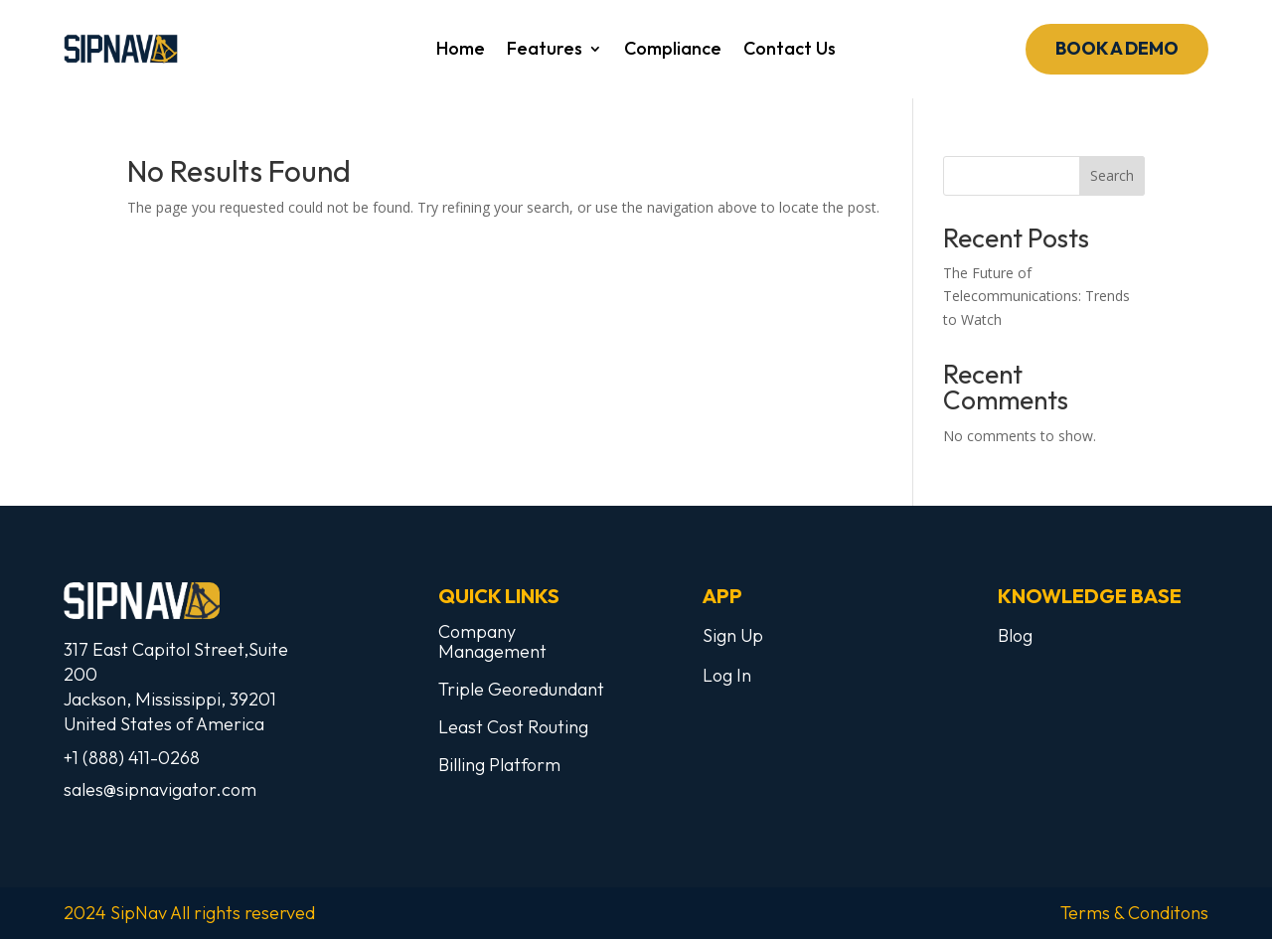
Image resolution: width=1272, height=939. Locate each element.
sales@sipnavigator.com (160, 789)
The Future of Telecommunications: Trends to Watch (1036, 296)
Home (460, 51)
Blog (1015, 635)
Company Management (492, 641)
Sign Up (733, 635)
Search (1112, 175)
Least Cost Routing (513, 726)
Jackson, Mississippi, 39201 (170, 699)
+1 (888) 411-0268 (132, 757)
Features (544, 51)
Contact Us (789, 51)
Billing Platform (499, 764)
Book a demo (1117, 48)
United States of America (164, 723)
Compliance (672, 51)
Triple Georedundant (521, 689)
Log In (727, 675)
